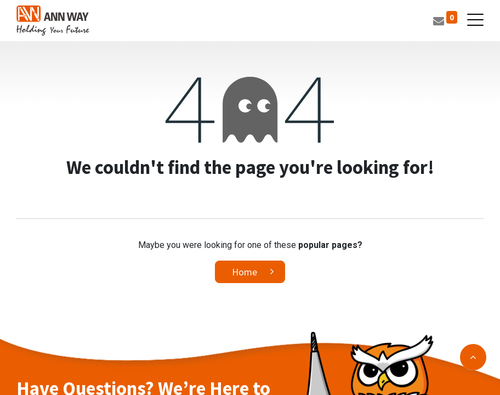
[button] (473, 357)
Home (244, 272)
